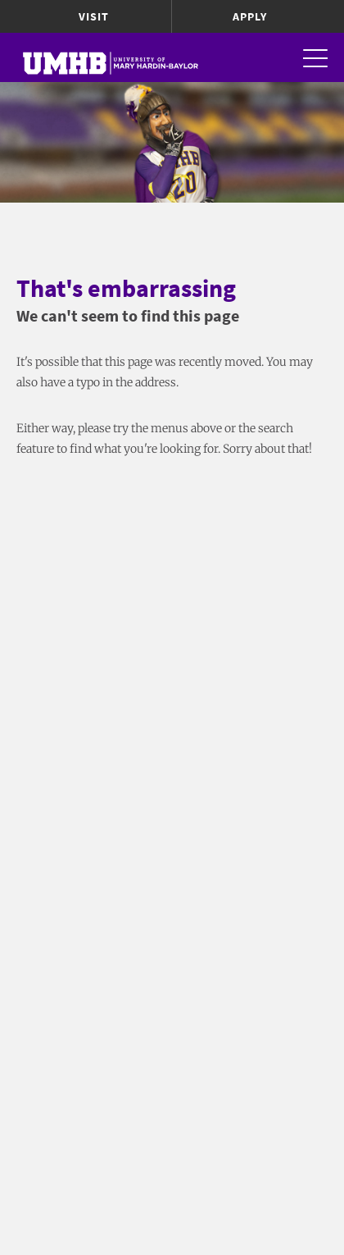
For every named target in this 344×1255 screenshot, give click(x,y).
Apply (250, 16)
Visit (94, 16)
